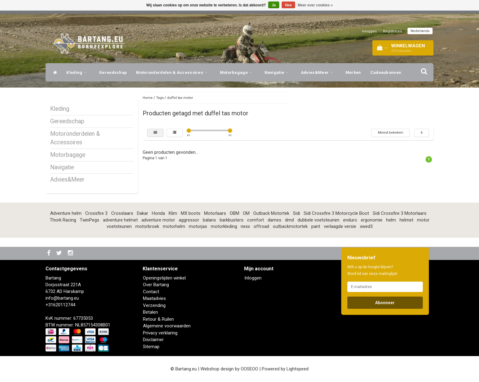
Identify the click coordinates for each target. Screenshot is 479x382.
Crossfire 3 (96, 213)
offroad (261, 226)
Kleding (78, 72)
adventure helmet (120, 220)
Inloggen (369, 31)
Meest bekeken (390, 133)
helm (391, 220)
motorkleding (224, 226)
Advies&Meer (318, 72)
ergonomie (371, 220)
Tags (160, 98)
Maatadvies (154, 298)
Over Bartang (156, 284)
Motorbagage (237, 72)
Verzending (154, 305)
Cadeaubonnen (385, 72)
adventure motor (158, 220)
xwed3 (366, 226)
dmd (289, 220)
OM (246, 213)
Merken (353, 72)
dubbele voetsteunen (318, 220)
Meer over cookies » (315, 5)
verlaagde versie (340, 226)
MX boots (190, 213)
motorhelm (174, 226)
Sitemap (151, 346)
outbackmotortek (290, 226)
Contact (151, 291)
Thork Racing (63, 220)
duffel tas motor (180, 98)
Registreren (392, 31)
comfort (255, 220)
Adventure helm (66, 213)
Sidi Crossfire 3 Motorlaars (399, 213)
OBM (234, 213)
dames (274, 220)
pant (315, 226)
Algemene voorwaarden (167, 326)
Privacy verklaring (160, 333)
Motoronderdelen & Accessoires (173, 72)
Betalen (150, 312)
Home (148, 98)
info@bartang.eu (62, 298)
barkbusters (231, 220)
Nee (288, 5)
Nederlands (420, 31)
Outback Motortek (271, 213)
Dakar (142, 213)
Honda (158, 213)
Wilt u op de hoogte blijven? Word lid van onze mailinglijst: (372, 270)
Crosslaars (122, 213)
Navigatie (278, 72)
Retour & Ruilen (158, 319)
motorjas (198, 226)
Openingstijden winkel (164, 278)
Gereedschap (113, 72)
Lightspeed (298, 369)
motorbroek (147, 226)
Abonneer (385, 302)
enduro (350, 220)
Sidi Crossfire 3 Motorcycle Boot (336, 213)
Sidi (296, 213)
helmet (406, 220)
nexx (245, 226)
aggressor (189, 220)
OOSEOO (249, 369)
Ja (274, 5)
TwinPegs (89, 220)
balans (209, 220)
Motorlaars (215, 213)
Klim (173, 213)
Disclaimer (153, 339)
